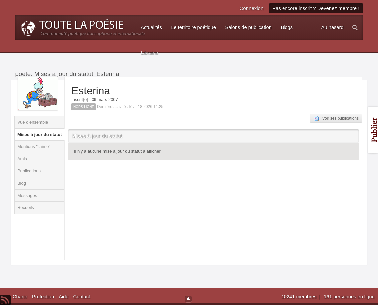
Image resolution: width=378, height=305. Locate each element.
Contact (81, 296)
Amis (22, 158)
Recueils (25, 207)
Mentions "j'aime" (33, 146)
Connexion (252, 8)
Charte (20, 296)
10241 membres (300, 296)
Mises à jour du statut (39, 134)
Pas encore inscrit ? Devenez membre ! (316, 8)
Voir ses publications (336, 118)
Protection (43, 296)
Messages (27, 195)
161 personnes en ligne (349, 296)
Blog (21, 183)
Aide (63, 296)
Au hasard (332, 27)
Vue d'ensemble (32, 122)
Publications (29, 170)
